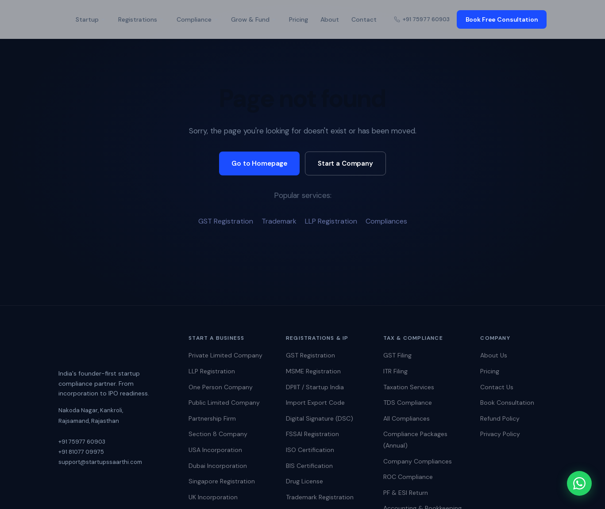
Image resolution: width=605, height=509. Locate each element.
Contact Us (496, 387)
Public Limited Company (224, 402)
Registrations (141, 19)
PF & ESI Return (405, 493)
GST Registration (225, 221)
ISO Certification (310, 450)
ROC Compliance (408, 477)
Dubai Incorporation (218, 466)
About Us (493, 355)
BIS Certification (309, 466)
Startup (91, 19)
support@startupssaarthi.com (100, 462)
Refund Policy (500, 418)
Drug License (304, 481)
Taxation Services (408, 387)
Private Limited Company (225, 355)
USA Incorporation (215, 450)
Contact (364, 19)
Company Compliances (417, 461)
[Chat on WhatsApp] (578, 482)
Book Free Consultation (502, 19)
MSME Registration (313, 371)
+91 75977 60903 (422, 19)
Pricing (298, 19)
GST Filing (397, 355)
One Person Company (221, 387)
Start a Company (345, 163)
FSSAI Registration (312, 434)
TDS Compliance (407, 402)
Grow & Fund (254, 19)
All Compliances (406, 418)
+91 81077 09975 (81, 452)
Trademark (279, 221)
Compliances (386, 221)
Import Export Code (315, 402)
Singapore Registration (222, 481)
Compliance (198, 19)
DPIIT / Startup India (315, 387)
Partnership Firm (212, 418)
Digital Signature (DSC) (319, 418)
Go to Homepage (259, 163)
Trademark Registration (320, 497)
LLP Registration (331, 221)
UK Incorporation (213, 497)
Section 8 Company (218, 434)
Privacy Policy (500, 434)
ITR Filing (395, 371)
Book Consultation (507, 402)
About (329, 19)
